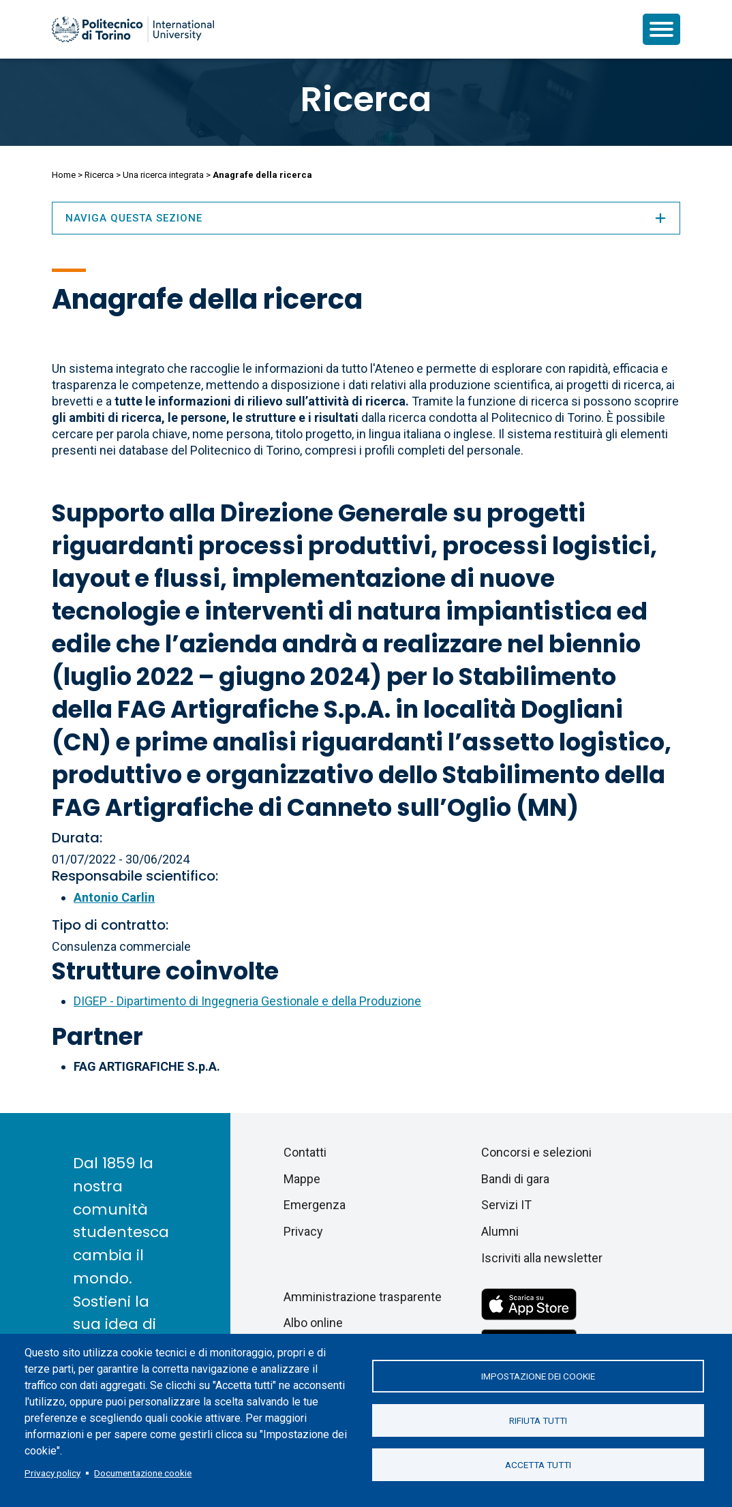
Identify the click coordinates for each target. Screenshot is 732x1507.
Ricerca (366, 99)
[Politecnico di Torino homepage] (133, 29)
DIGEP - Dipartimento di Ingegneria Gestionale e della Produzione (247, 1001)
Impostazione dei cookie (538, 1376)
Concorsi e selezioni (536, 1152)
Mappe (302, 1179)
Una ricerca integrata (163, 175)
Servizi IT (506, 1205)
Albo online (313, 1322)
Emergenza (315, 1205)
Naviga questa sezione (366, 218)
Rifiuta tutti (538, 1420)
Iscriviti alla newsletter (542, 1258)
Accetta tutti (538, 1464)
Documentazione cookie (143, 1472)
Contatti (305, 1152)
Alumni (500, 1231)
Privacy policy (52, 1472)
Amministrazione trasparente (363, 1297)
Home (64, 175)
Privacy (303, 1231)
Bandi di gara (515, 1179)
